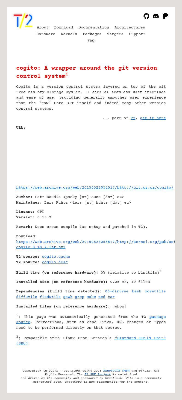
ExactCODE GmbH (116, 371)
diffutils (26, 297)
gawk (68, 297)
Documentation (94, 27)
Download (63, 27)
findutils (50, 297)
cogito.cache (56, 257)
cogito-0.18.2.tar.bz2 (40, 247)
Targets (115, 34)
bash (136, 291)
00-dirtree (117, 291)
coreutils (155, 291)
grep (79, 297)
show (119, 306)
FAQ (91, 41)
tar (111, 297)
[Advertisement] (152, 155)
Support (137, 34)
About (43, 27)
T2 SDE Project (97, 374)
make (91, 297)
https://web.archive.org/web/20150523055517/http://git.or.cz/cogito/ (94, 188)
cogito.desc (55, 262)
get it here (153, 118)
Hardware (45, 34)
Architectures (129, 27)
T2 (133, 118)
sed (102, 297)
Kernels (69, 34)
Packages (92, 34)
